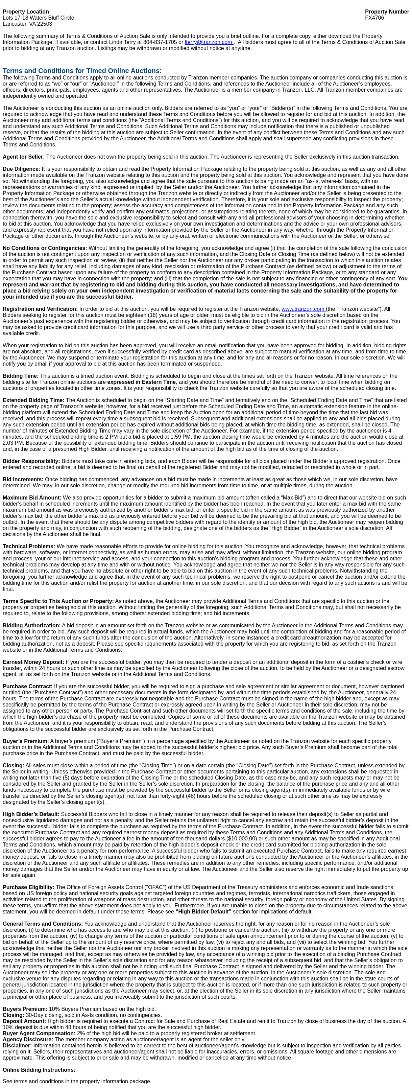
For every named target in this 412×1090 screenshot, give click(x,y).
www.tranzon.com (304, 309)
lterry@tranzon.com (209, 42)
